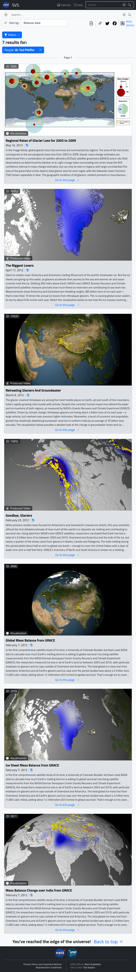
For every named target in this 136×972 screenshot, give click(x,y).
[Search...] (103, 4)
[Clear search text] (123, 4)
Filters (12, 35)
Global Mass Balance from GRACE (30, 640)
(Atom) (130, 25)
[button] (40, 50)
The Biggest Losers (20, 265)
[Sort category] (44, 22)
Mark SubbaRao (93, 964)
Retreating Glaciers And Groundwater (33, 390)
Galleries (64, 5)
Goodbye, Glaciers (19, 515)
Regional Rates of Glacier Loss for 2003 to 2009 (41, 140)
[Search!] (130, 4)
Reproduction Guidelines (48, 967)
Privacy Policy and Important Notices (43, 964)
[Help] (5, 14)
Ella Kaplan (89, 967)
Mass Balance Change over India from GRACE (39, 890)
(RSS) (129, 21)
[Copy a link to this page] (100, 23)
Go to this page (67, 180)
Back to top (108, 942)
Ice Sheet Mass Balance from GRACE (32, 765)
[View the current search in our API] (91, 23)
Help (78, 5)
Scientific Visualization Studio (16, 5)
